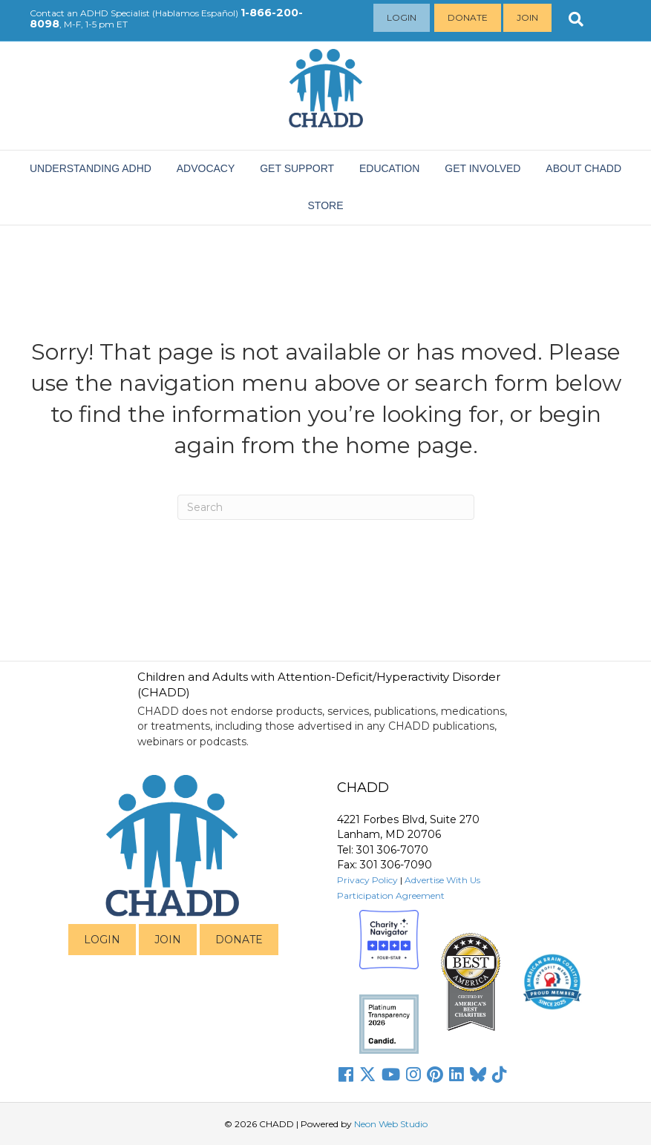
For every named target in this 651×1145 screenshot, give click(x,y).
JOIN (167, 939)
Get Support (297, 168)
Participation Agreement (391, 895)
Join (527, 17)
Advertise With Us (442, 879)
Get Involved (482, 168)
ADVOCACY (206, 168)
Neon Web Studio (391, 1123)
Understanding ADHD (90, 168)
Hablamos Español (195, 13)
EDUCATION (389, 168)
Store (326, 205)
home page (409, 445)
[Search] (325, 507)
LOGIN (102, 939)
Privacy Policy (367, 879)
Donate (468, 17)
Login (401, 17)
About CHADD (583, 168)
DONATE (239, 939)
